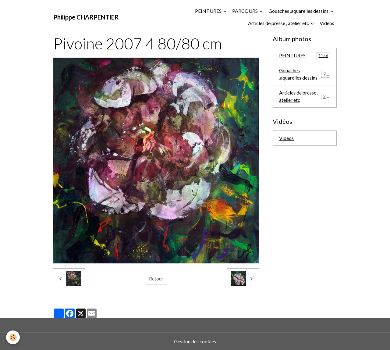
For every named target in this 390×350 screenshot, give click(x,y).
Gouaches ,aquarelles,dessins (298, 11)
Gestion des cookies (195, 341)
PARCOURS (245, 11)
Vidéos (327, 23)
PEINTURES (208, 11)
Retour (156, 278)
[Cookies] (13, 337)
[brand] (86, 17)
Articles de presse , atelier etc (279, 23)
